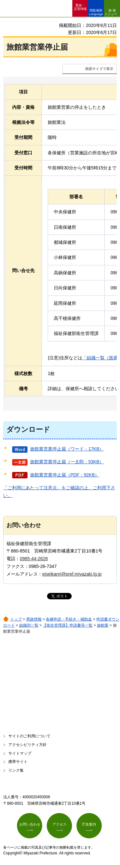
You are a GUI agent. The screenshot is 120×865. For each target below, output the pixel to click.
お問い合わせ (29, 824)
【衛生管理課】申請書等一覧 (67, 625)
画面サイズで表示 (99, 69)
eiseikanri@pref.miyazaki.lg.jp (71, 574)
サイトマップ (19, 753)
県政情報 (34, 619)
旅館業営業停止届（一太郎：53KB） (67, 461)
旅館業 (102, 625)
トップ (16, 619)
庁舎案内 (89, 824)
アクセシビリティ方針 (27, 744)
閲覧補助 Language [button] (96, 12)
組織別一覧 (28, 625)
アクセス (59, 824)
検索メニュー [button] (110, 12)
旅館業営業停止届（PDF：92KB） (64, 474)
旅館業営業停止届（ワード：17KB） (67, 448)
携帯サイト (18, 761)
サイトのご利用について (29, 736)
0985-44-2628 (34, 558)
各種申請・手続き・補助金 (69, 619)
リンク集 (16, 770)
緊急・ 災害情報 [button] (80, 7)
